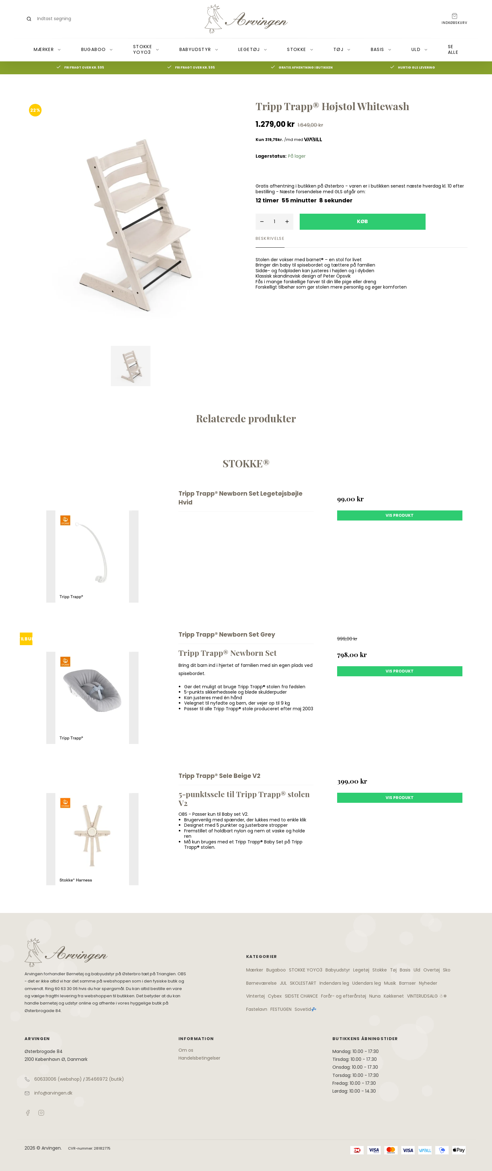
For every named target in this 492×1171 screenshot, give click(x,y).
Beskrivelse (270, 238)
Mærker (47, 49)
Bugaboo (97, 49)
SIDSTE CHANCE (301, 996)
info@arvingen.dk (53, 1093)
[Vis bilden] (131, 366)
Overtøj (431, 970)
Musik (390, 983)
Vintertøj (255, 996)
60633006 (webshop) (58, 1079)
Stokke (300, 49)
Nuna (375, 996)
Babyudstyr (199, 49)
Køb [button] (362, 221)
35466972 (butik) (105, 1079)
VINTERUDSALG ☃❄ (427, 996)
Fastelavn (256, 1009)
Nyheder (428, 983)
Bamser (407, 983)
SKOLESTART (303, 983)
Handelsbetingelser (199, 1058)
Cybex (275, 996)
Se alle (453, 49)
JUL (283, 983)
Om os (185, 1050)
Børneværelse (261, 983)
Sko (446, 970)
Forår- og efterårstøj (343, 996)
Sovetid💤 (305, 1009)
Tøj (342, 49)
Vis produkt (400, 515)
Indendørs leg (334, 983)
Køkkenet (394, 996)
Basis (381, 49)
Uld (419, 49)
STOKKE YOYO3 (146, 49)
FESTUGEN (280, 1009)
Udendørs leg (366, 983)
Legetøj (253, 49)
